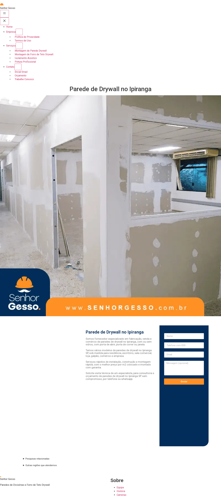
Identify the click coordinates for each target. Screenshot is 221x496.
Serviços (11, 45)
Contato (10, 66)
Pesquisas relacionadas (37, 458)
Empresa (11, 31)
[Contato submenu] (17, 67)
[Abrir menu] (4, 13)
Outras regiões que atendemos (41, 465)
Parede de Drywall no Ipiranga (115, 332)
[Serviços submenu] (19, 45)
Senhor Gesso (7, 8)
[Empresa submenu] (19, 32)
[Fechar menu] (4, 21)
